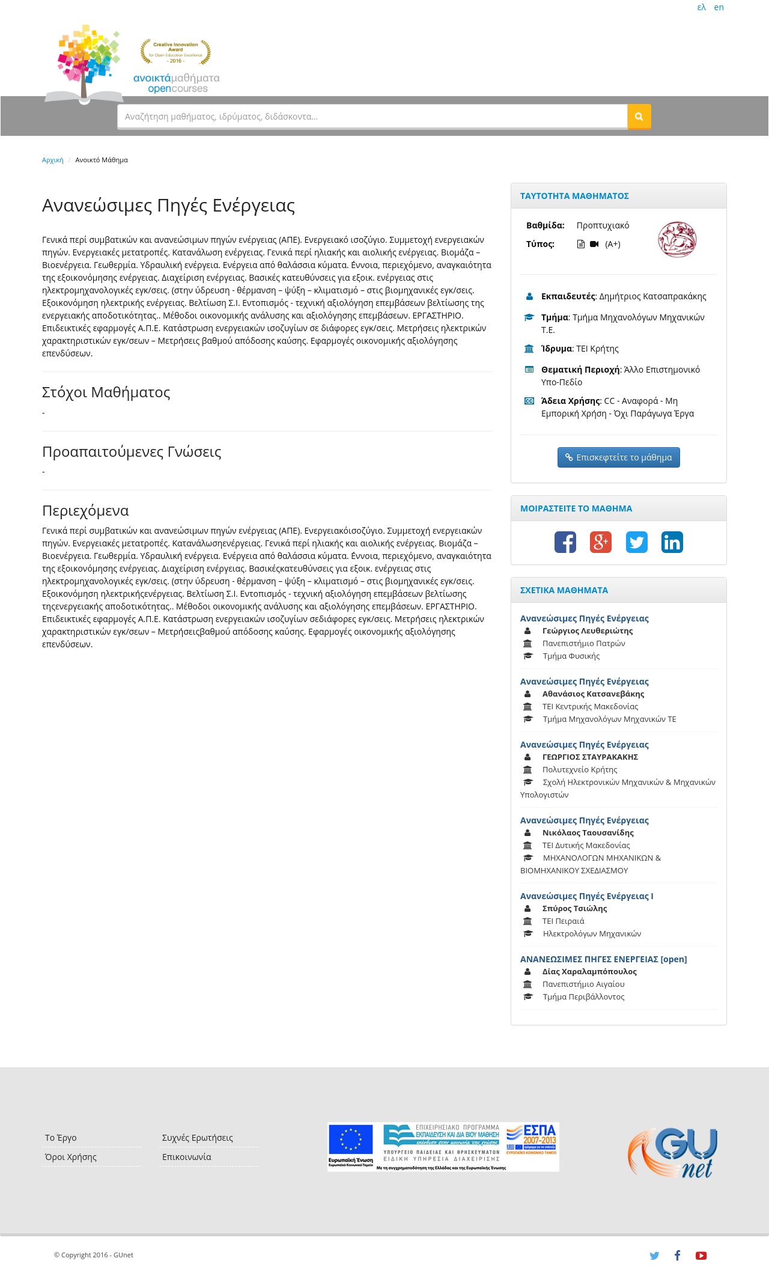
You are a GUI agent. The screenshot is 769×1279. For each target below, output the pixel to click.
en (719, 7)
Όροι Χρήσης (71, 1156)
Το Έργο (61, 1137)
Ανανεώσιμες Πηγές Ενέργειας (584, 618)
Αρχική (53, 159)
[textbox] (372, 116)
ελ (702, 7)
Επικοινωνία (186, 1156)
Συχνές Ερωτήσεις (197, 1137)
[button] (639, 116)
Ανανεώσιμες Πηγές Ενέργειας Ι (587, 896)
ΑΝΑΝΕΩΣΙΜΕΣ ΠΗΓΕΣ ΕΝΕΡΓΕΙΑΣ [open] (603, 959)
